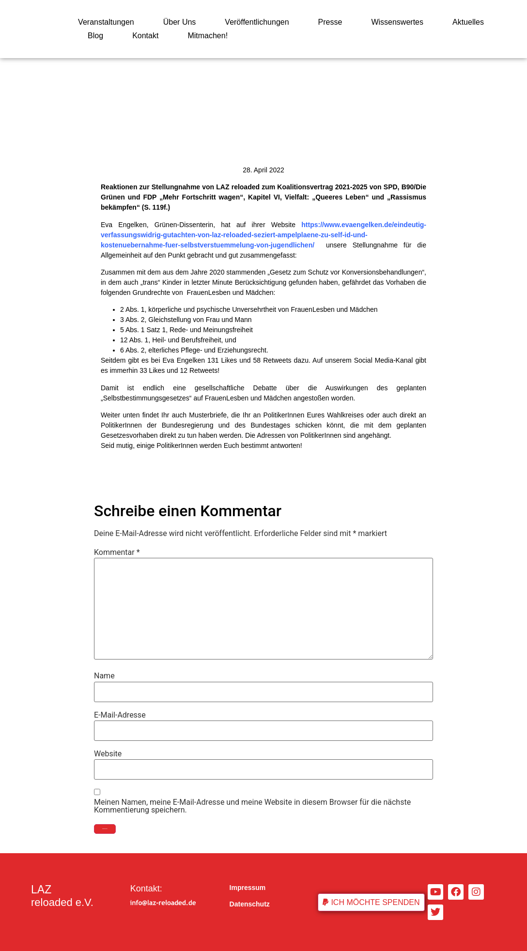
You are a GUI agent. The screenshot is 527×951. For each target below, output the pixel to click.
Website (108, 754)
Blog (95, 35)
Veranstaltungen (106, 22)
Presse (330, 22)
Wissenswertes (397, 22)
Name (104, 676)
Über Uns (179, 22)
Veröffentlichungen (257, 22)
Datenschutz (250, 904)
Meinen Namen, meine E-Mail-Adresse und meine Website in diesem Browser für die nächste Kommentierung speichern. (252, 806)
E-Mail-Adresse (120, 715)
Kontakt (145, 35)
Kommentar (117, 552)
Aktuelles (468, 22)
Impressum (248, 887)
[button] (371, 902)
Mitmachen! (207, 35)
